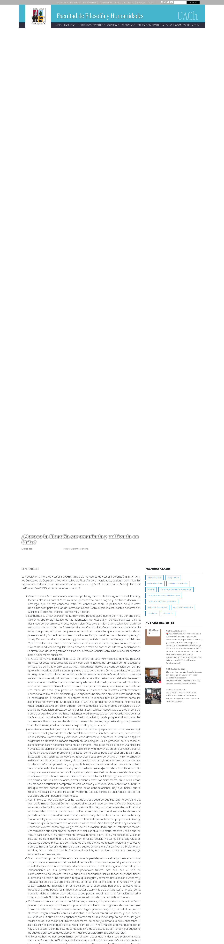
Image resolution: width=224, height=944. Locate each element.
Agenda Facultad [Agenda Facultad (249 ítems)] (154, 578)
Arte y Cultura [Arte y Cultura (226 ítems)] (173, 578)
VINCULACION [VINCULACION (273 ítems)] (152, 613)
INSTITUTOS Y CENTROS (91, 25)
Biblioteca (141, 2)
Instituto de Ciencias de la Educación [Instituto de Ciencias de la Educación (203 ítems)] (176, 589)
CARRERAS (113, 25)
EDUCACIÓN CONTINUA (151, 25)
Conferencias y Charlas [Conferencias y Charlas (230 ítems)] (178, 583)
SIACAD (131, 2)
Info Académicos (89, 2)
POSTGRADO (128, 25)
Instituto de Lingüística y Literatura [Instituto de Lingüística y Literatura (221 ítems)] (162, 601)
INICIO (58, 25)
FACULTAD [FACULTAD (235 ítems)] (151, 589)
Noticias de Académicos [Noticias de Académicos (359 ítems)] (157, 607)
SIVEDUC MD (120, 2)
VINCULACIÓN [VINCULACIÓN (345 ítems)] (168, 613)
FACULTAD (69, 25)
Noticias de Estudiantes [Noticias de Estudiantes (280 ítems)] (183, 607)
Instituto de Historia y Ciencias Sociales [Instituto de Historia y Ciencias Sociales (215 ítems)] (164, 595)
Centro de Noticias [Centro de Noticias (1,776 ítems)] (155, 583)
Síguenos (151, 2)
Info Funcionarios (105, 2)
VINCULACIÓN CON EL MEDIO (182, 25)
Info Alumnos (75, 2)
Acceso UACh (62, 2)
